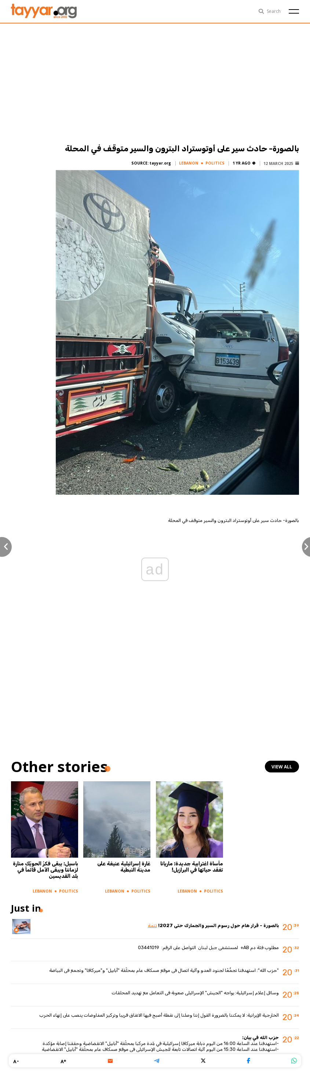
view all (282, 766)
